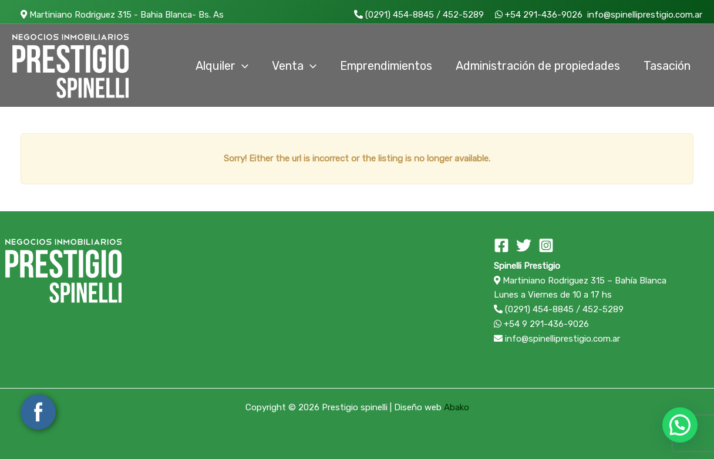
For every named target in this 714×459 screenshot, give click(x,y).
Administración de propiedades (538, 66)
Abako (456, 407)
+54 (534, 14)
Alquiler (222, 65)
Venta (294, 65)
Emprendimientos (386, 66)
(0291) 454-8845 (394, 14)
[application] (241, 65)
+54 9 (541, 324)
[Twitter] (523, 245)
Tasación (667, 66)
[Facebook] (501, 245)
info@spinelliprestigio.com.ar (643, 14)
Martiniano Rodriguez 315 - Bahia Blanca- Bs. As (118, 14)
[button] (680, 425)
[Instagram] (546, 245)
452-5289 (463, 14)
